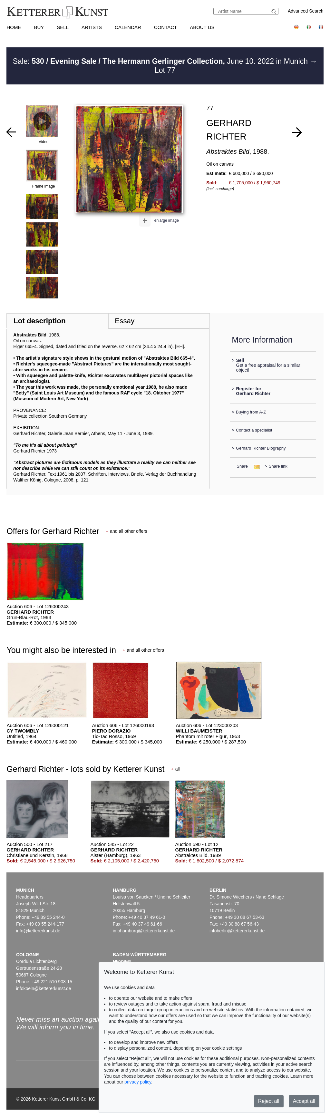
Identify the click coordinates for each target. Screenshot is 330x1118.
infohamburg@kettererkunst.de (144, 930)
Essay (124, 321)
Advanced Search (306, 11)
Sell (63, 27)
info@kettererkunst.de (38, 930)
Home (13, 27)
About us (202, 27)
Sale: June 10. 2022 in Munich (161, 61)
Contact (165, 27)
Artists (92, 27)
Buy (39, 27)
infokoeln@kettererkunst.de (43, 988)
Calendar (128, 27)
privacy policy (137, 1081)
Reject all (268, 1101)
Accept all (304, 1101)
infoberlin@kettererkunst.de (237, 930)
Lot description (40, 321)
